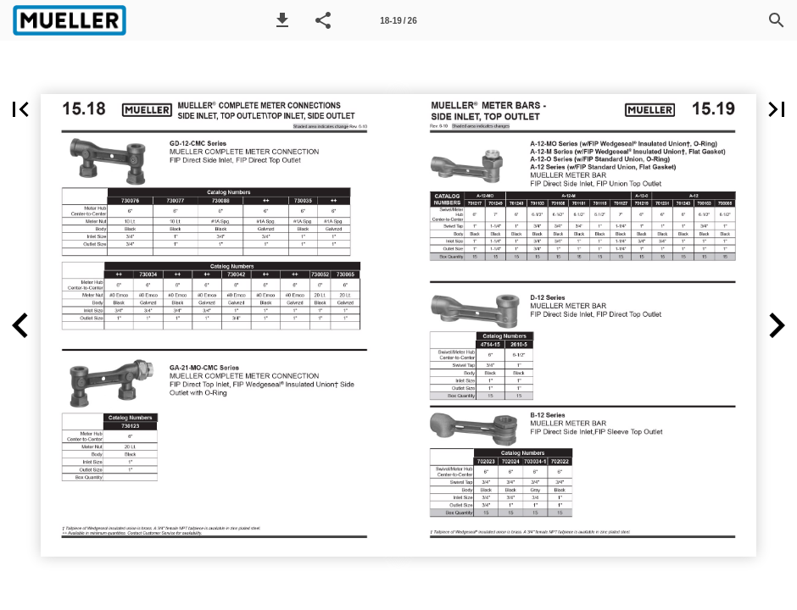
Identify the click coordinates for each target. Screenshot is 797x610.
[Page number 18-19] (398, 20)
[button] (282, 20)
